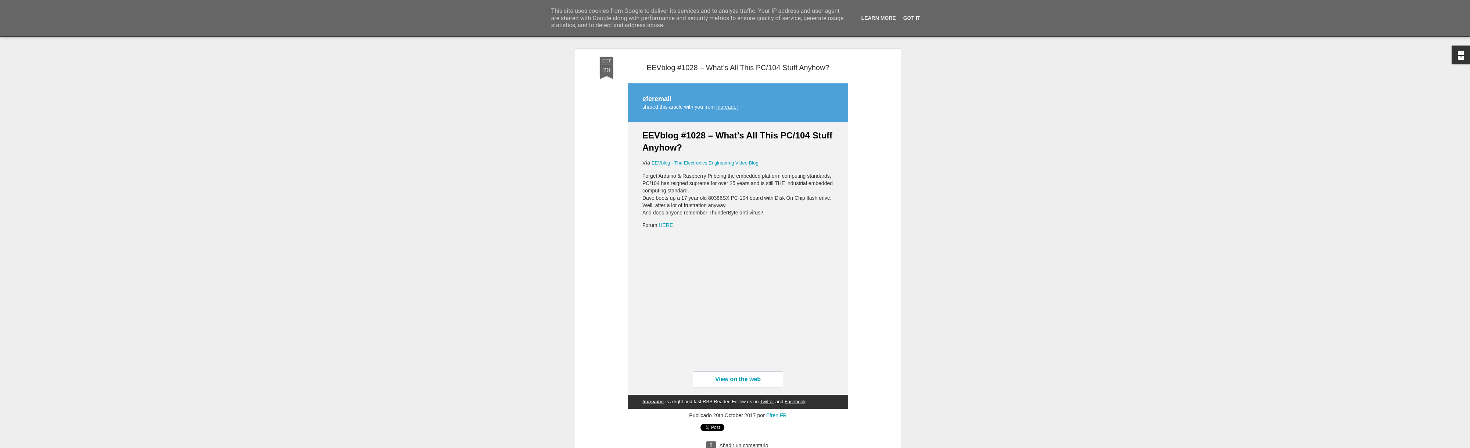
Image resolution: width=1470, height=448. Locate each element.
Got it (912, 18)
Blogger (763, 444)
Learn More (878, 18)
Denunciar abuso (788, 444)
